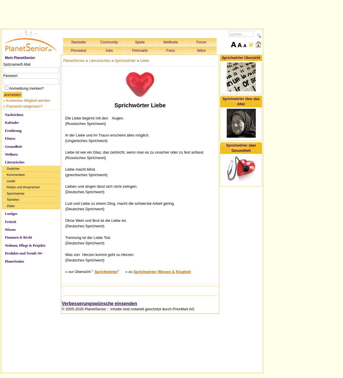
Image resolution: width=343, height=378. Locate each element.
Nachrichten (14, 115)
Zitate (11, 206)
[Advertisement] (132, 14)
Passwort (10, 76)
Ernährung (13, 131)
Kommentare (16, 174)
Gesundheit (13, 147)
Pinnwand (78, 51)
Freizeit (10, 222)
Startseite (78, 42)
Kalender (12, 123)
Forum (201, 42)
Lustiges (11, 214)
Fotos (170, 51)
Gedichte (13, 168)
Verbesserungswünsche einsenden (99, 303)
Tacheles (13, 199)
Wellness (11, 154)
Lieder (11, 181)
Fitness (10, 139)
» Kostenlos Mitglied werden (26, 100)
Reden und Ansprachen (23, 187)
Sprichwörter (16, 193)
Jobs (109, 51)
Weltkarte (170, 42)
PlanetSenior (14, 261)
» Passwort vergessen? (22, 106)
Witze (201, 51)
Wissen (10, 230)
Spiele (140, 42)
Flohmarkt (140, 51)
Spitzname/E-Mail (16, 64)
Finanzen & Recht (18, 237)
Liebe (144, 60)
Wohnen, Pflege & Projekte (25, 246)
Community (109, 42)
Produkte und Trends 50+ (24, 253)
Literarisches (14, 162)
